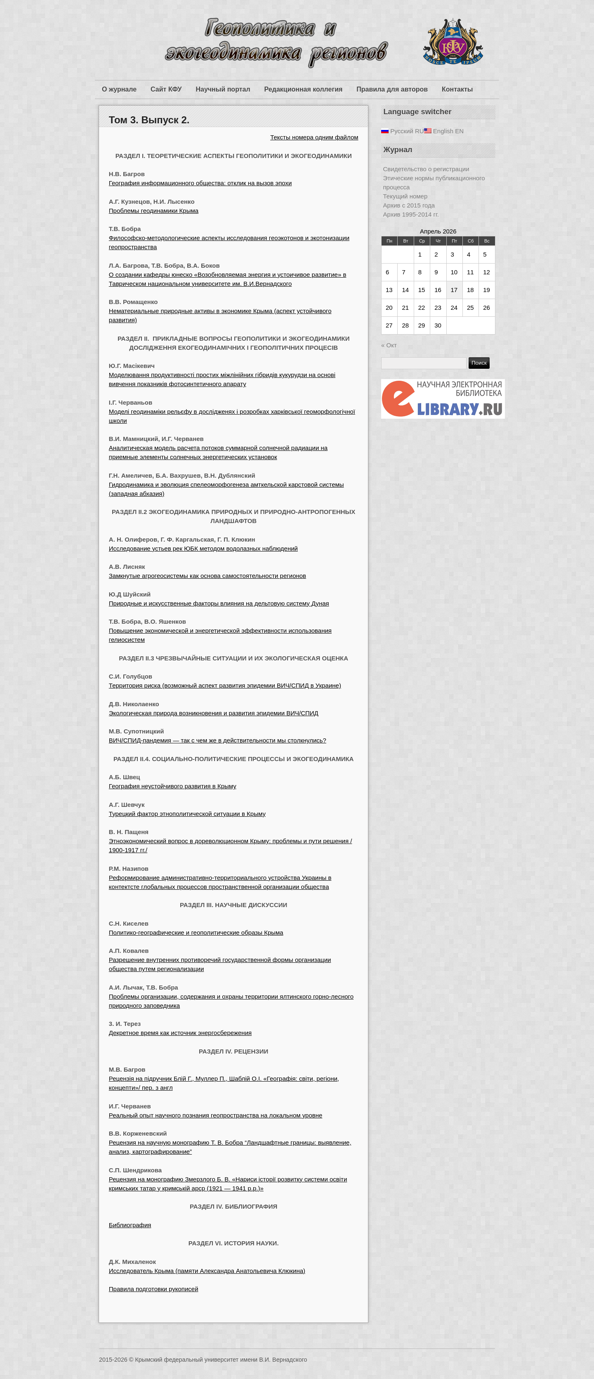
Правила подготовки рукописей (153, 1288)
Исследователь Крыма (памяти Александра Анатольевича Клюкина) (207, 1270)
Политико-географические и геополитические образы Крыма (196, 932)
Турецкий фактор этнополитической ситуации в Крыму (187, 813)
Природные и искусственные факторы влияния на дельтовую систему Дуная (219, 603)
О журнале (119, 89)
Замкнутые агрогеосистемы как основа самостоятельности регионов (207, 575)
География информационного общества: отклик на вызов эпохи (200, 182)
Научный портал (223, 89)
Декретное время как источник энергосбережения (180, 1032)
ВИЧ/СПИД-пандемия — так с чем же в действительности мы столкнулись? (217, 740)
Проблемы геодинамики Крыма (153, 210)
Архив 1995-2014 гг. (411, 214)
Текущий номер (405, 196)
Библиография (130, 1224)
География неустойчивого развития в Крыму (172, 786)
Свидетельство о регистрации (426, 168)
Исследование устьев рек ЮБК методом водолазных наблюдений (203, 548)
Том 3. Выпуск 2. (149, 119)
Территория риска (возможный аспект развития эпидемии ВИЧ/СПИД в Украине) (225, 685)
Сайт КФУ (166, 89)
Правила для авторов (392, 89)
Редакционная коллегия (303, 89)
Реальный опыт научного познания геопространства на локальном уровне (216, 1115)
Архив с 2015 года (409, 205)
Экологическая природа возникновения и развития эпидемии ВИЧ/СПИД (213, 713)
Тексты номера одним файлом (314, 137)
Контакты (457, 89)
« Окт (389, 345)
